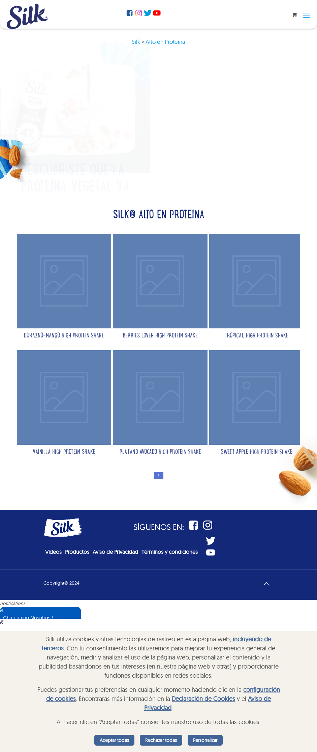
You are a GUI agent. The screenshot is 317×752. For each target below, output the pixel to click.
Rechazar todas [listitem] (161, 740)
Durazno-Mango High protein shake (64, 335)
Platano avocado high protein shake (160, 452)
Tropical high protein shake (256, 335)
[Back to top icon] (267, 583)
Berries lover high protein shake (160, 335)
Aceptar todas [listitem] (114, 740)
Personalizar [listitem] (205, 740)
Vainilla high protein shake (64, 452)
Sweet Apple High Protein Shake (256, 452)
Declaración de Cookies (203, 699)
